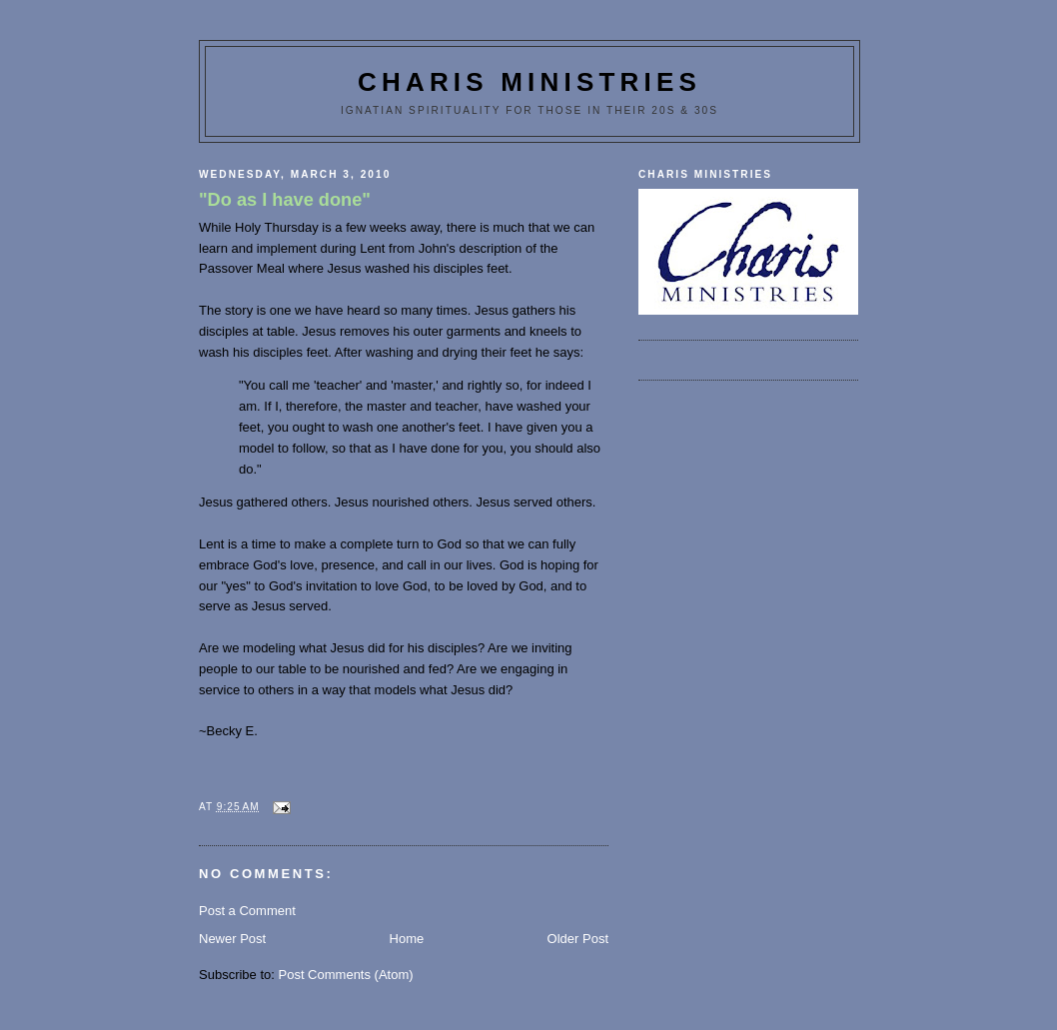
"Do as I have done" (285, 200)
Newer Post (232, 938)
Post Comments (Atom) (346, 974)
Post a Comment (247, 910)
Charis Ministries (529, 82)
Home (407, 938)
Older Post (577, 938)
